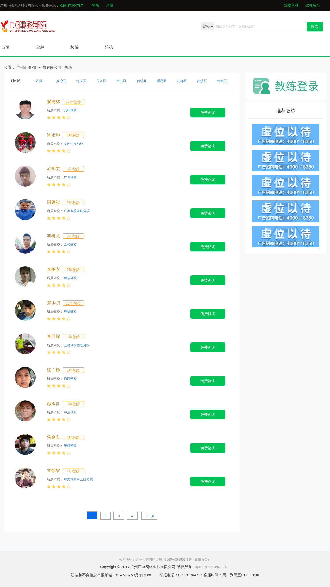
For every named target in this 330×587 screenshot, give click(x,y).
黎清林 (53, 101)
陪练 (109, 47)
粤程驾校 (70, 446)
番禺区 (162, 81)
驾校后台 (312, 5)
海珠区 (81, 81)
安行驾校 (70, 110)
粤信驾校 (70, 278)
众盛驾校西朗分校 (77, 345)
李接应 (53, 269)
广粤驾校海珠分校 (77, 211)
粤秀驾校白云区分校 (78, 479)
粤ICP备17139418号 (211, 567)
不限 (39, 81)
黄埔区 (141, 81)
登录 (95, 5)
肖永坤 (53, 135)
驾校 (40, 47)
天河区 (101, 81)
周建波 (53, 202)
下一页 (149, 516)
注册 (109, 5)
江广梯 (53, 370)
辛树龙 (53, 236)
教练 (74, 47)
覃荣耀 (53, 470)
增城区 (222, 81)
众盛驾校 (70, 244)
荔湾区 (61, 81)
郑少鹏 (53, 303)
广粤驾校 (70, 177)
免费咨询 (207, 112)
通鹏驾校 (70, 379)
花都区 (182, 81)
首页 (5, 47)
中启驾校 (70, 412)
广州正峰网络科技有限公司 (38, 67)
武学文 (53, 168)
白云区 (121, 81)
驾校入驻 (291, 5)
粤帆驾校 (70, 311)
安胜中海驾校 (73, 144)
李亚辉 (53, 336)
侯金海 (53, 437)
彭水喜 (53, 403)
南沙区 (202, 81)
